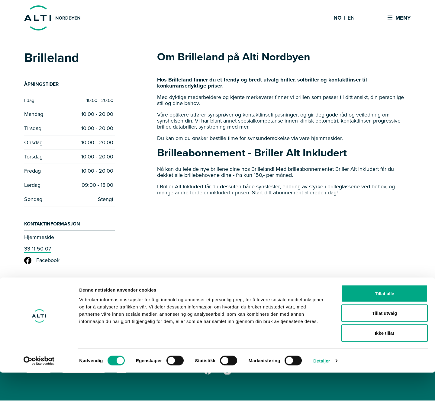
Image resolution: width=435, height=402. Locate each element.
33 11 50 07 (37, 250)
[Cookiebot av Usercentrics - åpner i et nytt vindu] (39, 390)
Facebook (42, 262)
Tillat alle (384, 322)
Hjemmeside (39, 239)
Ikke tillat (384, 362)
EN (351, 18)
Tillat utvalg (384, 342)
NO (338, 18)
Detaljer (321, 390)
